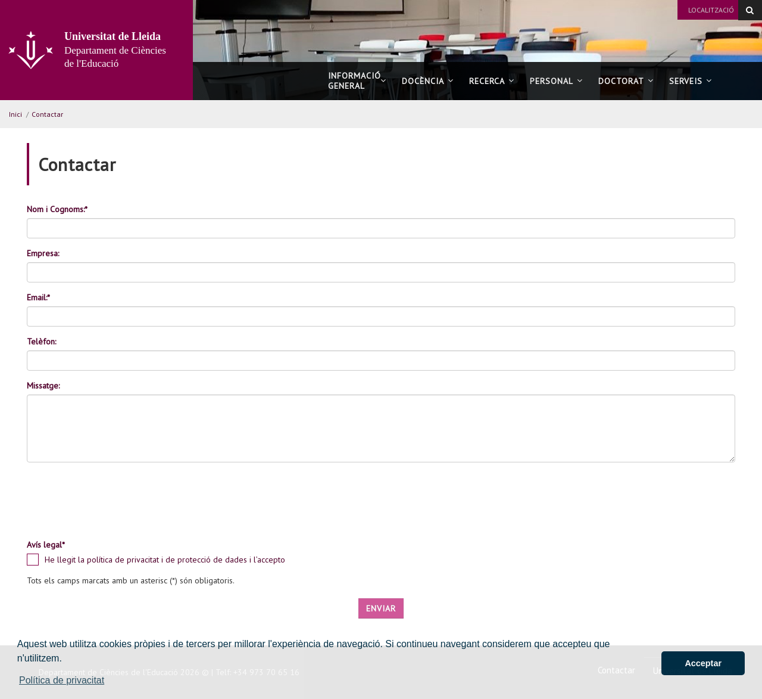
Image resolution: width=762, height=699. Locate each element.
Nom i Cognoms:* (57, 209)
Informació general (357, 80)
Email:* (38, 297)
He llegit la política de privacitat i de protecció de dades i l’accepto (165, 559)
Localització (711, 9)
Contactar (47, 114)
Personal (556, 81)
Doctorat (626, 81)
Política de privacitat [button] (61, 680)
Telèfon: (41, 341)
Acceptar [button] (703, 663)
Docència (428, 81)
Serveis (690, 81)
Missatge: (43, 385)
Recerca (491, 81)
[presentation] (117, 506)
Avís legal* (46, 544)
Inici (15, 114)
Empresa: (43, 253)
